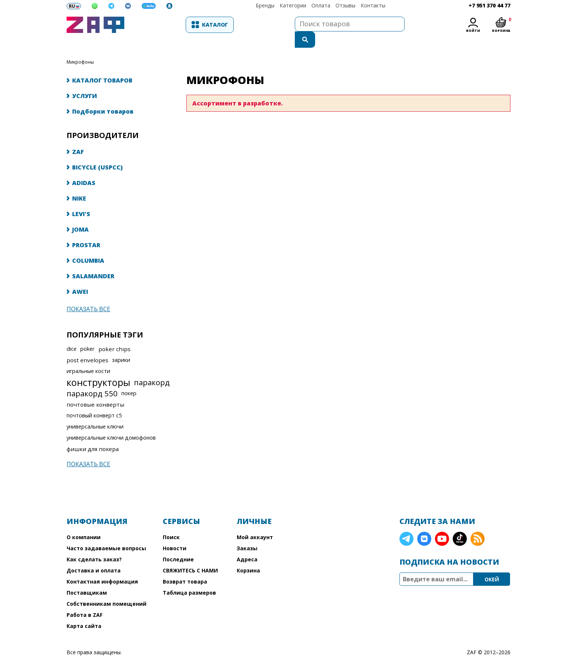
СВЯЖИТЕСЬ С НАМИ (190, 555)
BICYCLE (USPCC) (97, 152)
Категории (293, 5)
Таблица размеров (189, 577)
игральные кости (88, 356)
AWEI (80, 277)
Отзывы (345, 5)
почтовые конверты (95, 389)
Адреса (247, 544)
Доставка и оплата (94, 555)
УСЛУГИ (84, 81)
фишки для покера (93, 434)
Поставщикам (87, 577)
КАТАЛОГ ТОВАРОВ (102, 65)
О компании (84, 522)
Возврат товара (185, 566)
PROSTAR (86, 230)
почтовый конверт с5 (94, 400)
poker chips (114, 334)
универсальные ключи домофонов (111, 422)
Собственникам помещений (106, 588)
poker (87, 333)
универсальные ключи (95, 411)
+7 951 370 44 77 (489, 5)
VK (424, 524)
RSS (477, 524)
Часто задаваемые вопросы (106, 533)
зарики (121, 345)
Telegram (406, 524)
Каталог (169, 24)
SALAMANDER (93, 261)
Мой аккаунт (255, 522)
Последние (178, 544)
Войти (473, 30)
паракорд (152, 367)
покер (128, 378)
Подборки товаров (103, 97)
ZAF (78, 137)
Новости (174, 533)
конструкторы (98, 367)
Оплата (320, 5)
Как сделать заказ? (94, 544)
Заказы (247, 533)
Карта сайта (84, 611)
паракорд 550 (92, 378)
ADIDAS (83, 168)
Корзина (248, 555)
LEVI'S (81, 199)
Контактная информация (102, 566)
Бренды (265, 5)
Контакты (373, 5)
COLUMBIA (88, 246)
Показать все (88, 294)
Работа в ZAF (84, 600)
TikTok (460, 524)
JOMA (80, 215)
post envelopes (87, 345)
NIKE (79, 183)
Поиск (171, 522)
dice (72, 333)
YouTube (442, 524)
